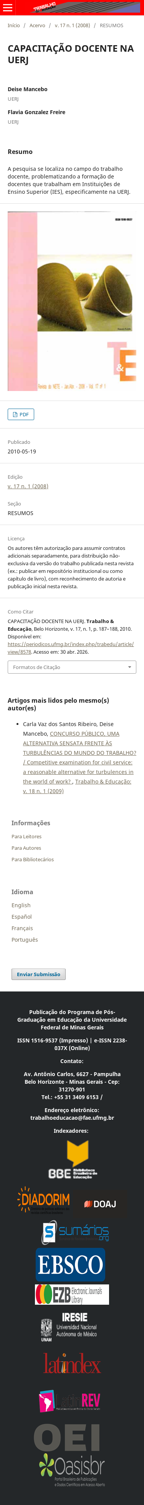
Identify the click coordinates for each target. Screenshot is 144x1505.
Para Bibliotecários (33, 859)
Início (14, 25)
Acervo (37, 25)
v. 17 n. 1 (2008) (72, 25)
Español (22, 916)
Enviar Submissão (38, 974)
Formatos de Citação (36, 667)
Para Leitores (26, 836)
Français (22, 928)
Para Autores (26, 847)
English (21, 905)
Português (25, 939)
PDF (23, 414)
